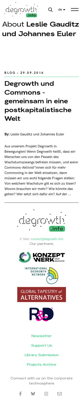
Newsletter (41, 336)
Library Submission (42, 355)
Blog (9, 73)
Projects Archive (41, 364)
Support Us (41, 345)
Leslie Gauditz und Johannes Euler (37, 134)
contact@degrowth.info (47, 239)
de (60, 10)
